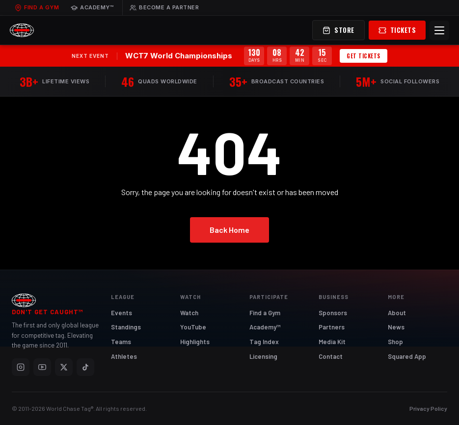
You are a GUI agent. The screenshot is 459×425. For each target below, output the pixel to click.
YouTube (193, 327)
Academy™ (92, 7)
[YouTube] (42, 367)
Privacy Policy (428, 408)
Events (121, 313)
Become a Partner (164, 7)
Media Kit (332, 342)
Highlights (195, 342)
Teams (121, 342)
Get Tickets (363, 56)
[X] (64, 367)
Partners (332, 327)
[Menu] (439, 30)
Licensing (263, 356)
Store (338, 30)
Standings (126, 327)
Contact (331, 356)
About (397, 313)
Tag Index (264, 342)
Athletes (124, 356)
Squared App (407, 356)
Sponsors (333, 313)
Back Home (229, 229)
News (396, 327)
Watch (189, 313)
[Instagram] (20, 367)
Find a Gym (37, 7)
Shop (395, 342)
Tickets (397, 30)
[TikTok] (85, 367)
